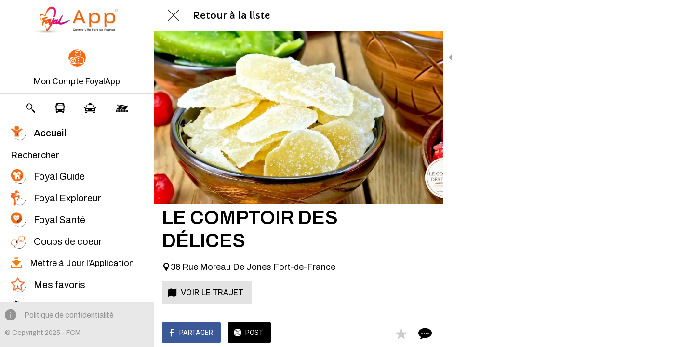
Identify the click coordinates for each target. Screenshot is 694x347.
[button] (77, 68)
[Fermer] (173, 15)
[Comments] (424, 333)
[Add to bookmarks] (401, 333)
